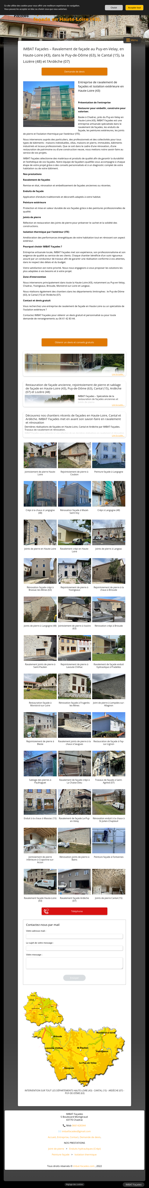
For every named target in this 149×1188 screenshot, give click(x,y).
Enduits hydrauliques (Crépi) (85, 1148)
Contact (74, 1137)
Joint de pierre (56, 1148)
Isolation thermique (86, 1154)
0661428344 (79, 1125)
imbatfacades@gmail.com (76, 1131)
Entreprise (62, 1137)
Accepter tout (134, 7)
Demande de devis (90, 1137)
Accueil (52, 1137)
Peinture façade (60, 1154)
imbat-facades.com (83, 1166)
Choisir (114, 7)
